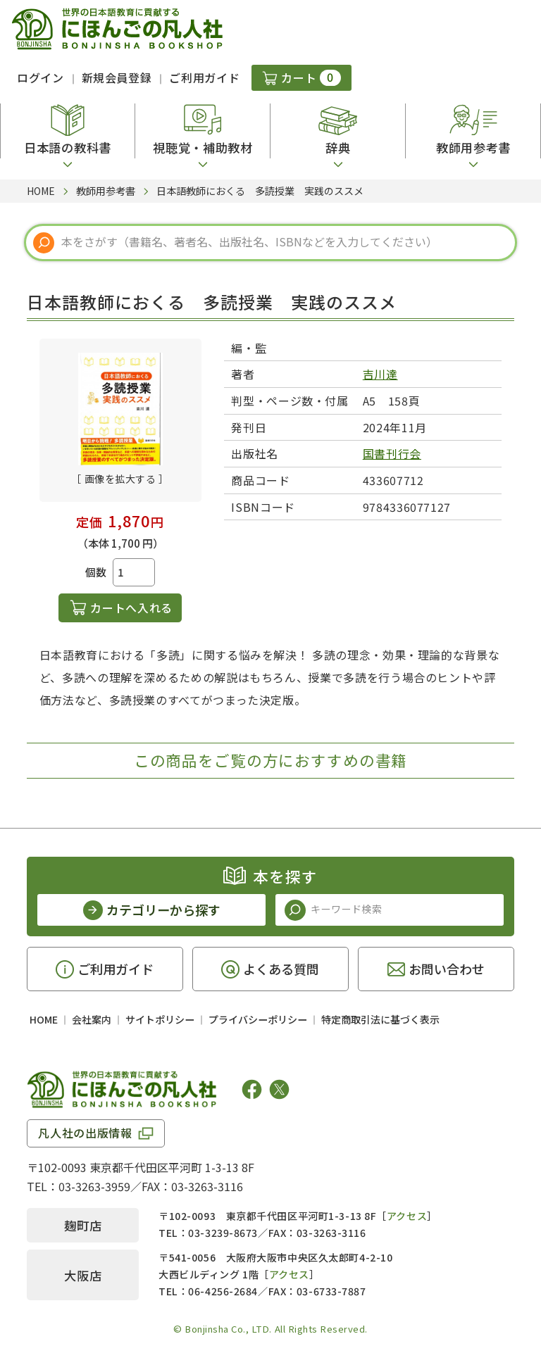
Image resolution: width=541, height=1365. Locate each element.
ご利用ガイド (204, 77)
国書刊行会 (392, 453)
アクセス (407, 1216)
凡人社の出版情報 (85, 1132)
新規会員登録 (117, 77)
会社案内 (91, 1019)
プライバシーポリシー (258, 1019)
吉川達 (380, 373)
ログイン (40, 77)
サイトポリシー (159, 1019)
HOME (44, 1019)
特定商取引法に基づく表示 (380, 1019)
